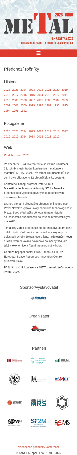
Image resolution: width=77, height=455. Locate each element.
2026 (7, 89)
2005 (48, 100)
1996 (56, 105)
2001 (15, 105)
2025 (15, 89)
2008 (23, 100)
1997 (48, 105)
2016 (23, 95)
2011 (64, 95)
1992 (23, 110)
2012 (56, 95)
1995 (64, 105)
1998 (40, 105)
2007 (32, 100)
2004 (56, 100)
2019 (64, 89)
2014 (40, 95)
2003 (64, 100)
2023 (32, 89)
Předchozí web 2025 (17, 155)
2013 (48, 95)
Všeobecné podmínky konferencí (38, 447)
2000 (23, 105)
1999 (32, 105)
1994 (7, 110)
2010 (7, 100)
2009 (15, 100)
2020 (56, 89)
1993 (15, 110)
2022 (40, 89)
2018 (7, 95)
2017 (15, 95)
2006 (40, 100)
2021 (48, 89)
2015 (32, 95)
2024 (23, 89)
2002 (7, 105)
